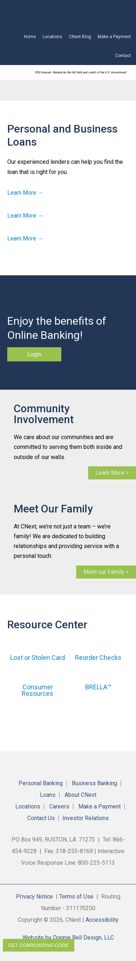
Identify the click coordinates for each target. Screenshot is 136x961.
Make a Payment (114, 36)
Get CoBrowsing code (38, 945)
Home (30, 36)
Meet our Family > (106, 571)
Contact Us (41, 818)
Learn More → (25, 192)
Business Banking (94, 783)
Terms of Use (76, 896)
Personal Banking (40, 783)
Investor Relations (85, 818)
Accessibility (102, 919)
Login (34, 354)
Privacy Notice (34, 896)
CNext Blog (80, 36)
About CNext (80, 795)
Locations (52, 36)
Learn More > (112, 472)
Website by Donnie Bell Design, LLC (68, 937)
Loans (47, 795)
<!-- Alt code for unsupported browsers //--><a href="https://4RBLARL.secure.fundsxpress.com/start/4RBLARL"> (71, 13)
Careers (59, 807)
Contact (123, 55)
